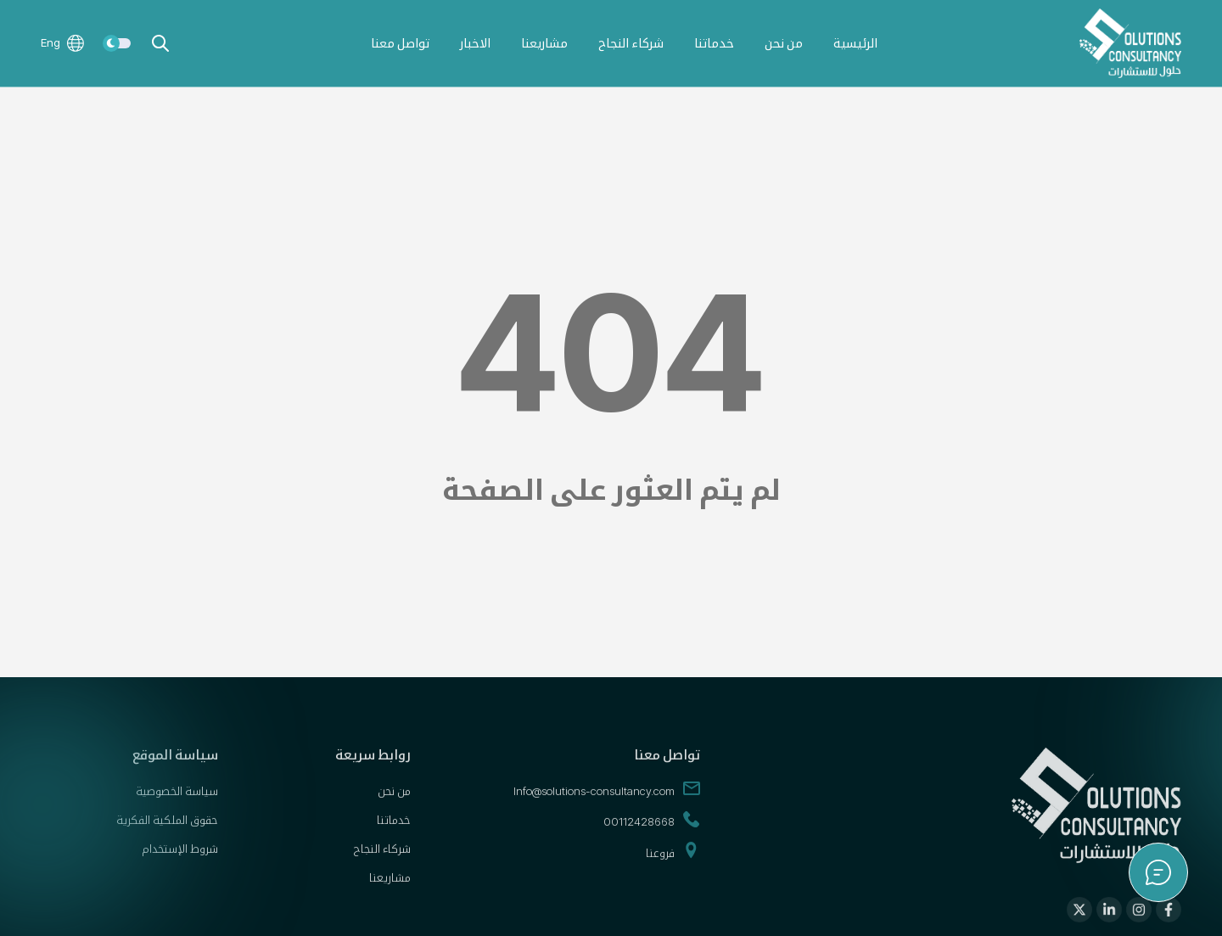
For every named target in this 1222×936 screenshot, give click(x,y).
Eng (62, 43)
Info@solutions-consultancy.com (606, 799)
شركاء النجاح (631, 43)
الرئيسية (855, 43)
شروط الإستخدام (180, 857)
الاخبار (475, 43)
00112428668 (651, 830)
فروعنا (673, 860)
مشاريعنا (544, 43)
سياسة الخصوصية (177, 799)
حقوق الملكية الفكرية (167, 828)
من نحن (784, 43)
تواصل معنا (400, 43)
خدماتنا (714, 43)
